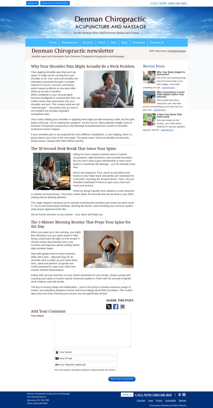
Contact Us (157, 42)
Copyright (141, 400)
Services (88, 42)
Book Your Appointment (55, 3)
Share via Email (123, 306)
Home (53, 42)
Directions (138, 42)
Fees (113, 42)
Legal (150, 400)
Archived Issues (177, 50)
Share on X (109, 306)
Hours (102, 42)
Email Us (32, 3)
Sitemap (182, 400)
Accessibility (170, 400)
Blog (124, 42)
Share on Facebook (116, 306)
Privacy (159, 400)
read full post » (168, 87)
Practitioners (70, 42)
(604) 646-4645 (177, 3)
